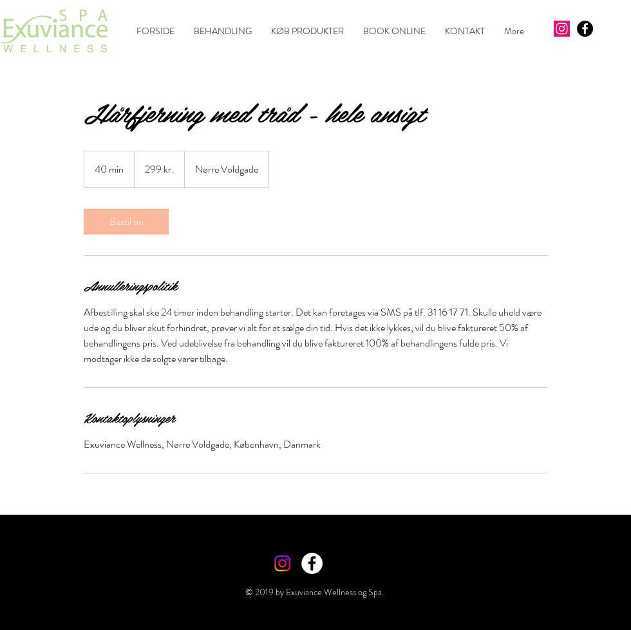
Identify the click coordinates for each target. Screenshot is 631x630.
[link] (126, 221)
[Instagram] (562, 29)
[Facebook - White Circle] (312, 563)
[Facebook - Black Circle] (585, 29)
